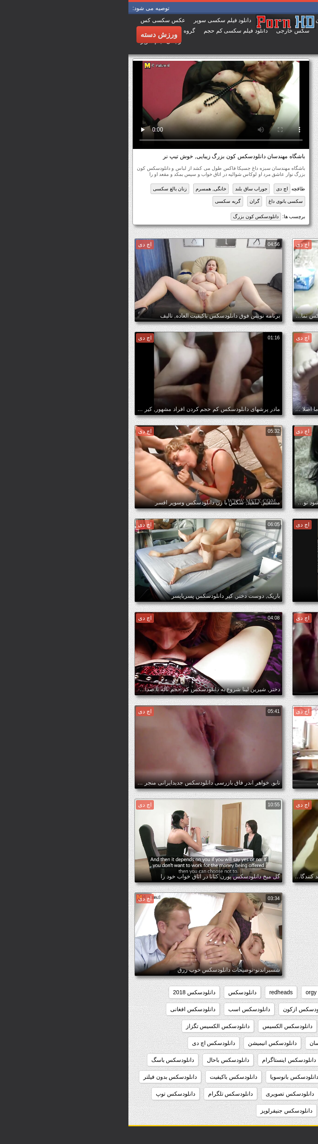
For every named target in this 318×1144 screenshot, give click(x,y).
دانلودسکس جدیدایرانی (224, 1110)
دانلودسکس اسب (121, 1009)
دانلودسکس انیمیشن (144, 1043)
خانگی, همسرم (82, 189)
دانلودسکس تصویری (161, 1093)
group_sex (233, 992)
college (268, 992)
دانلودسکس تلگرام (102, 1093)
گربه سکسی (99, 201)
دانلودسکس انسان (203, 1043)
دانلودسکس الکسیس (159, 1026)
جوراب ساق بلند (123, 189)
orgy (182, 992)
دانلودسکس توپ (47, 1093)
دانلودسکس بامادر (284, 1077)
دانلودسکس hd (288, 1009)
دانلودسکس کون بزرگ (127, 216)
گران (126, 201)
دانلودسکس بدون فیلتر (42, 1077)
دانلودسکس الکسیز (220, 1026)
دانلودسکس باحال (99, 1060)
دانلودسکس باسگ (44, 1060)
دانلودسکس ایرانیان (282, 1060)
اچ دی (153, 189)
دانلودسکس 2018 (66, 992)
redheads (152, 992)
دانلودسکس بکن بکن (281, 1093)
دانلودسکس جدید (285, 1110)
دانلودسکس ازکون (176, 1009)
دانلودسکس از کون (234, 1009)
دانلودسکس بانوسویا (166, 1077)
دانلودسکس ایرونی (223, 1060)
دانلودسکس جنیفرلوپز (158, 1110)
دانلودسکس (114, 992)
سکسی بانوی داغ (157, 201)
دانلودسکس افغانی (64, 1009)
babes (298, 992)
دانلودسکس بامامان (226, 1077)
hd (204, 992)
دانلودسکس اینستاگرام (161, 1060)
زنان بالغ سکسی (41, 189)
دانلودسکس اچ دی (85, 1043)
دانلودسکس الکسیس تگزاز (90, 1026)
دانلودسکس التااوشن (281, 1026)
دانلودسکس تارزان (220, 1093)
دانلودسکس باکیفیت (105, 1077)
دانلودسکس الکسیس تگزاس (271, 1043)
